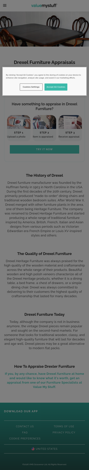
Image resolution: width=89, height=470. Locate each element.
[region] (44, 81)
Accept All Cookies (56, 87)
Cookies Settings (31, 87)
